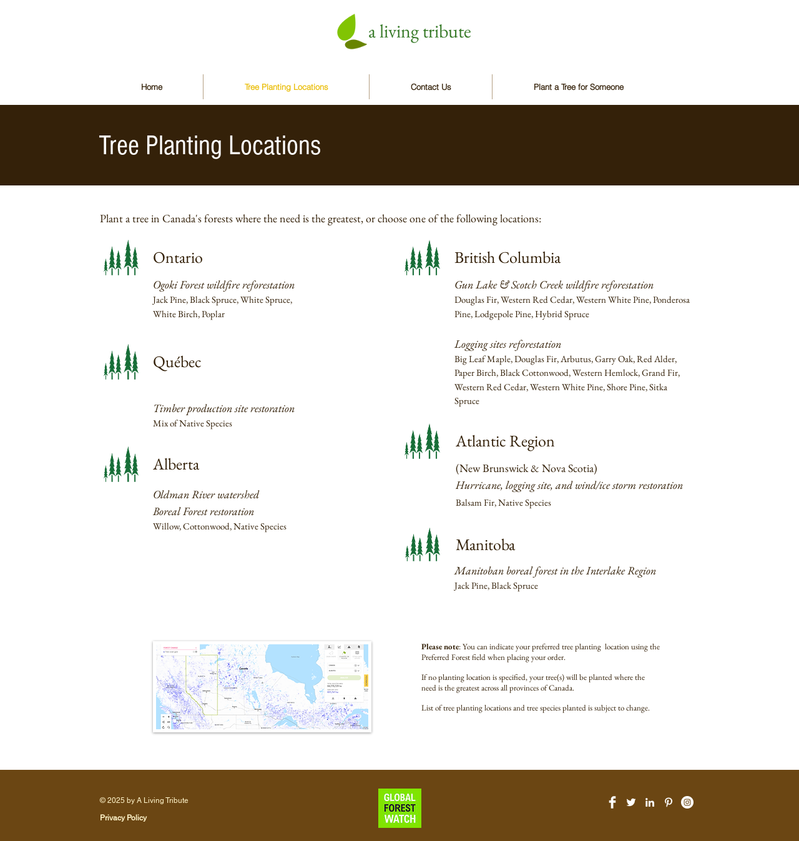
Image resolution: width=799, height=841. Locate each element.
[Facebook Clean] (612, 802)
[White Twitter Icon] (631, 802)
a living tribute (419, 31)
